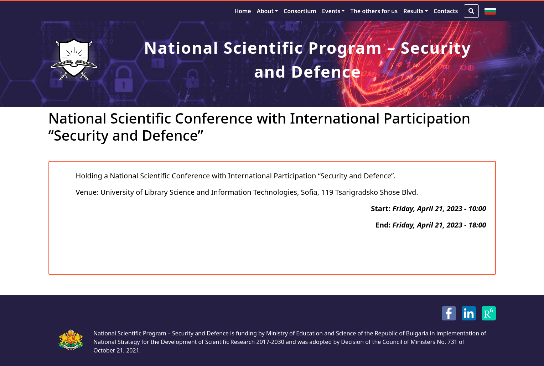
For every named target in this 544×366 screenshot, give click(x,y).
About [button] (265, 11)
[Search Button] (471, 11)
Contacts (446, 11)
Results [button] (413, 11)
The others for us (374, 11)
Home (242, 11)
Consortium (300, 11)
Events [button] (331, 11)
